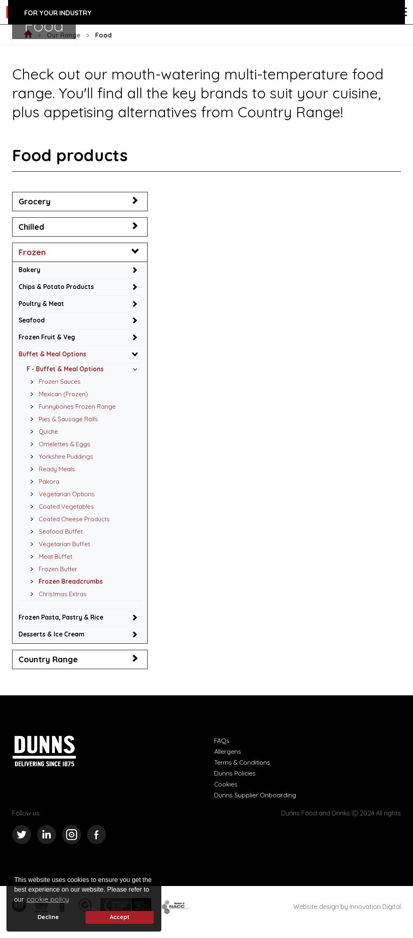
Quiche (43, 434)
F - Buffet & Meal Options (66, 371)
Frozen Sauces (54, 384)
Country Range (48, 666)
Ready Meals (51, 473)
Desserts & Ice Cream (52, 641)
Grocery (34, 201)
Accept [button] (119, 917)
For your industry (58, 13)
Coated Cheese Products (70, 524)
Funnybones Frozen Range (72, 409)
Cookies (226, 791)
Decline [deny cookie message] (48, 917)
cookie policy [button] (48, 899)
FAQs (222, 747)
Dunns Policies (235, 780)
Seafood (32, 321)
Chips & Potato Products (57, 287)
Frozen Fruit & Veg (48, 339)
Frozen (32, 252)
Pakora (43, 485)
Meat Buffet (50, 562)
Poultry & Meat (42, 304)
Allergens (227, 758)
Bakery (30, 270)
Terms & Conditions (242, 769)
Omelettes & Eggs (59, 447)
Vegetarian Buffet (59, 549)
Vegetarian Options (62, 498)
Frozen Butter (52, 575)
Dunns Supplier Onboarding (255, 802)
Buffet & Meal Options (54, 356)
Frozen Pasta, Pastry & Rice (62, 624)
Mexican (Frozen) (58, 396)
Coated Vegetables (61, 511)
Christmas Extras (58, 600)
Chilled (31, 227)
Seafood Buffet (55, 536)
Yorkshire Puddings (60, 460)
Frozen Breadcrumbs (65, 587)
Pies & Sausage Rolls (63, 422)
